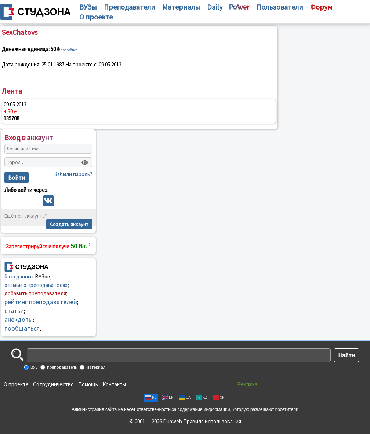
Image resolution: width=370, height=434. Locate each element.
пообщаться (22, 328)
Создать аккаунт (69, 224)
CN (219, 397)
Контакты (114, 384)
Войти (16, 177)
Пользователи (280, 6)
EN (168, 397)
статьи (14, 310)
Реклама (247, 384)
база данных (19, 276)
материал (95, 367)
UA (185, 397)
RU (151, 397)
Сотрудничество (53, 384)
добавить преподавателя (35, 293)
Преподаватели (129, 6)
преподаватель (61, 367)
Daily (214, 6)
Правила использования (212, 421)
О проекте (16, 384)
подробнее (69, 49)
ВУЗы (88, 6)
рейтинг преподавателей (40, 302)
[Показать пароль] (84, 162)
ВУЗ (33, 367)
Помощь (88, 384)
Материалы (181, 6)
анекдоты (18, 319)
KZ (201, 397)
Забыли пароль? (73, 174)
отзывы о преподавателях (36, 284)
